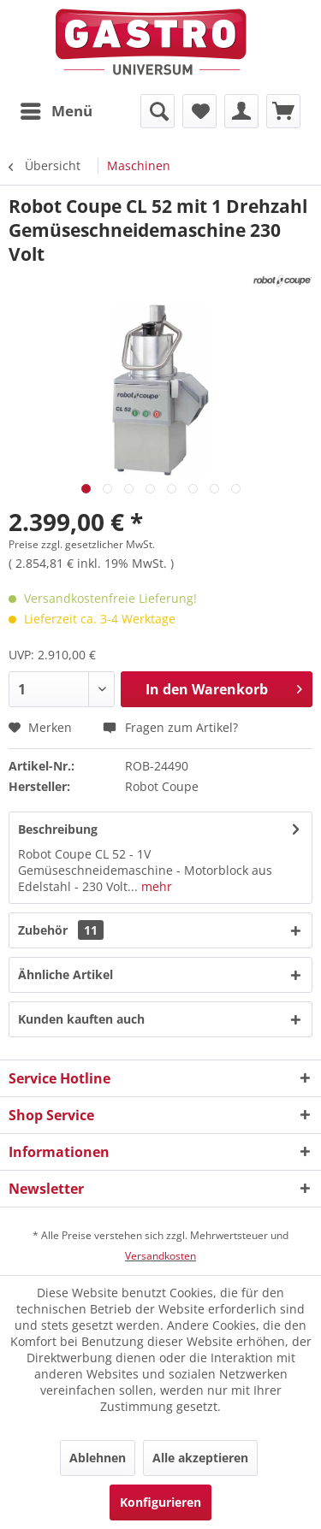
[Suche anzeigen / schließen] (157, 111)
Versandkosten (160, 1256)
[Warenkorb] (283, 111)
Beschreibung (58, 829)
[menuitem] (55, 111)
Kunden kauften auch (81, 1019)
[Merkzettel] (199, 111)
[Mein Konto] (241, 111)
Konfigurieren (160, 1502)
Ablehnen (97, 1457)
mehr (155, 886)
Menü (56, 109)
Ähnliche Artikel (65, 974)
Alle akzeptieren (200, 1457)
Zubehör (61, 930)
